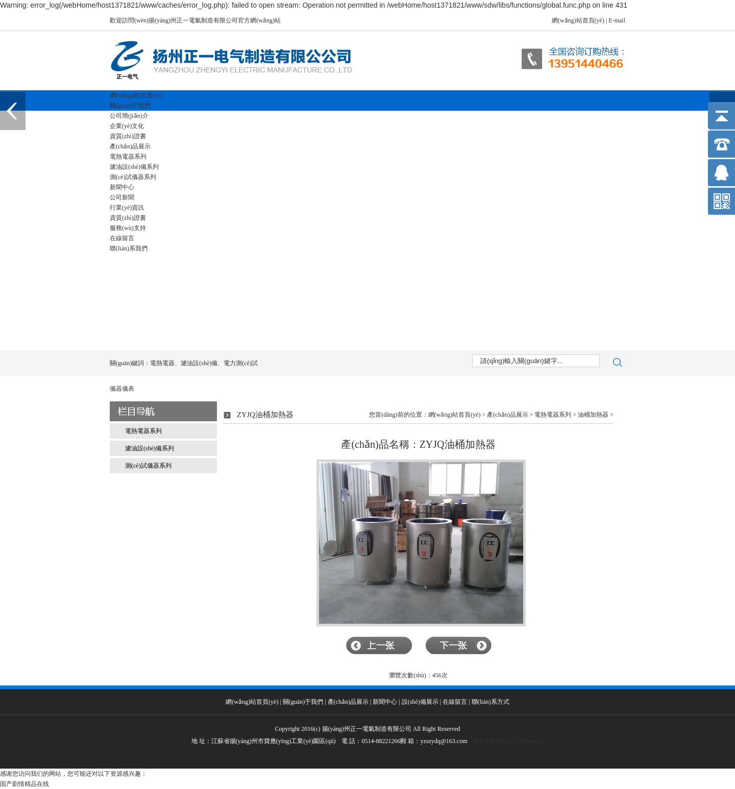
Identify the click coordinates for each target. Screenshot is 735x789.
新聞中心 (122, 187)
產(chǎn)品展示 (130, 146)
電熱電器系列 (128, 156)
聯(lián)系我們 (129, 248)
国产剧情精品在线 (24, 783)
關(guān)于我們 (130, 105)
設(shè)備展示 (420, 701)
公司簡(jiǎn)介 (129, 115)
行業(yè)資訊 (127, 207)
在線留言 (122, 238)
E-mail (616, 20)
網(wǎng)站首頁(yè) (578, 20)
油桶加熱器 (593, 414)
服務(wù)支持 (128, 228)
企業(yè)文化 (127, 126)
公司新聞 (122, 197)
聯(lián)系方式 (490, 701)
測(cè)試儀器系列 (133, 177)
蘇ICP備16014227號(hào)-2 (508, 741)
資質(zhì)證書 (128, 136)
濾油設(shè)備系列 (134, 166)
